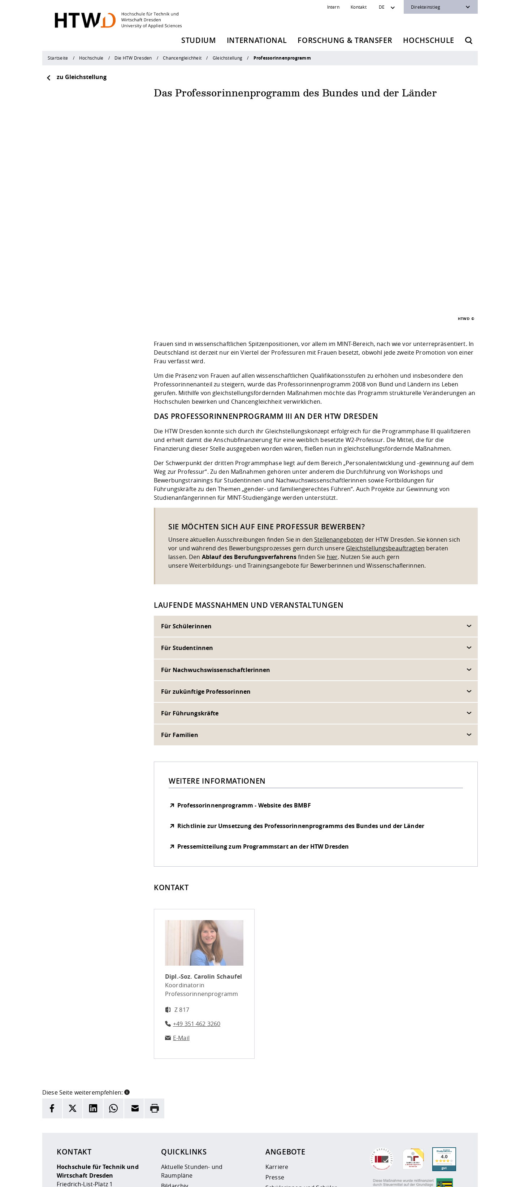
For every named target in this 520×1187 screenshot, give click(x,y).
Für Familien (179, 645)
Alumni (275, 1109)
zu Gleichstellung (76, 77)
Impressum (198, 1177)
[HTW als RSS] (398, 1176)
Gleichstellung (227, 58)
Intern (333, 7)
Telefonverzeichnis (186, 1117)
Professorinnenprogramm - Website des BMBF (244, 716)
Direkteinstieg (425, 7)
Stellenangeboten (338, 450)
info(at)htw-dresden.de (108, 1147)
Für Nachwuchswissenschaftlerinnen (215, 580)
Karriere (276, 1077)
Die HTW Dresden (133, 58)
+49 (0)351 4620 (90, 1138)
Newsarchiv (177, 1107)
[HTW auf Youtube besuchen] (456, 1176)
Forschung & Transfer (345, 40)
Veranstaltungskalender (194, 1128)
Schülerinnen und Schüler (301, 1098)
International (257, 40)
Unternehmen (285, 1119)
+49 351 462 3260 (196, 934)
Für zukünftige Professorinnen (206, 602)
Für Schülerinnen (186, 537)
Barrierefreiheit (273, 1177)
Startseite (58, 58)
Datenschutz (233, 1177)
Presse (274, 1088)
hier (332, 467)
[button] (127, 1002)
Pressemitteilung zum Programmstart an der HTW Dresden (263, 757)
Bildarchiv (174, 1096)
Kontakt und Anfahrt (189, 1138)
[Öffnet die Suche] (469, 40)
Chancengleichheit (182, 58)
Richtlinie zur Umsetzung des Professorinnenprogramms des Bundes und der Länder (300, 736)
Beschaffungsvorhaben (297, 1130)
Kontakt (359, 7)
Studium (198, 40)
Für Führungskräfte (190, 624)
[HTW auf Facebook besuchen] (441, 1176)
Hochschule (428, 40)
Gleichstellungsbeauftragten (385, 459)
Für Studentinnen (187, 558)
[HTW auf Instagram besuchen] (413, 1176)
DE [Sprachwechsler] (382, 7)
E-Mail (181, 948)
